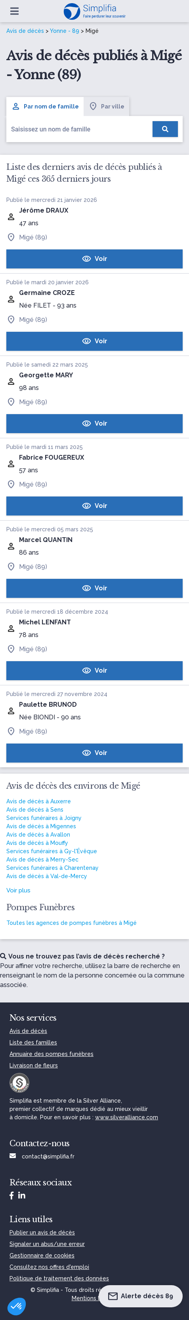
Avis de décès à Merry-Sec (42, 859)
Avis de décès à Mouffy (37, 843)
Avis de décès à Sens (34, 809)
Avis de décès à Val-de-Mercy (46, 876)
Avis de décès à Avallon (38, 834)
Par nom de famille (45, 106)
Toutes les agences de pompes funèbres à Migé (71, 923)
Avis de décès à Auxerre (38, 801)
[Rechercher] (165, 129)
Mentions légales (95, 1298)
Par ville (106, 106)
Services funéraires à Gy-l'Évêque (51, 851)
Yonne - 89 (64, 31)
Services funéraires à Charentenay (52, 868)
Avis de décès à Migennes (41, 826)
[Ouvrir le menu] (14, 11)
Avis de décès (25, 31)
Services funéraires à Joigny (44, 818)
